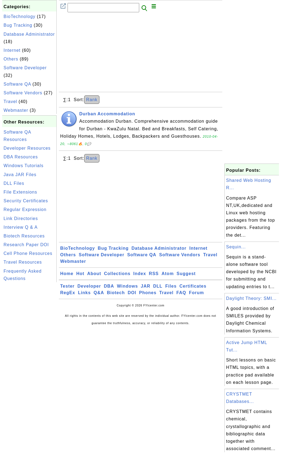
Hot (80, 273)
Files (171, 286)
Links (84, 292)
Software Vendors (23, 93)
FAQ (181, 292)
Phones (148, 292)
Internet (12, 50)
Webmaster (16, 110)
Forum (196, 292)
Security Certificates (26, 200)
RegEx (67, 292)
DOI (132, 292)
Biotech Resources (24, 236)
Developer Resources (27, 148)
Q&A (99, 292)
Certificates (193, 286)
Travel (10, 101)
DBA (109, 286)
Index (139, 273)
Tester (67, 286)
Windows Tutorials (24, 165)
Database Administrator (29, 34)
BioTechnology (19, 16)
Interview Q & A (21, 227)
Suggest (186, 273)
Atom (168, 273)
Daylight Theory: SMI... (251, 298)
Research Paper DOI (26, 244)
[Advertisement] (29, 365)
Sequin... (236, 247)
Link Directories (21, 218)
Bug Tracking (18, 25)
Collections (117, 273)
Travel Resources (23, 262)
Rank (91, 99)
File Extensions (20, 192)
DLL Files (14, 183)
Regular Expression (25, 209)
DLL (157, 286)
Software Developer (25, 67)
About (94, 273)
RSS (154, 273)
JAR (145, 286)
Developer (89, 286)
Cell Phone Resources (28, 253)
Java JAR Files (20, 174)
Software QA (17, 84)
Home (66, 273)
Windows (127, 286)
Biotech (116, 292)
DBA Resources (21, 157)
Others (11, 59)
